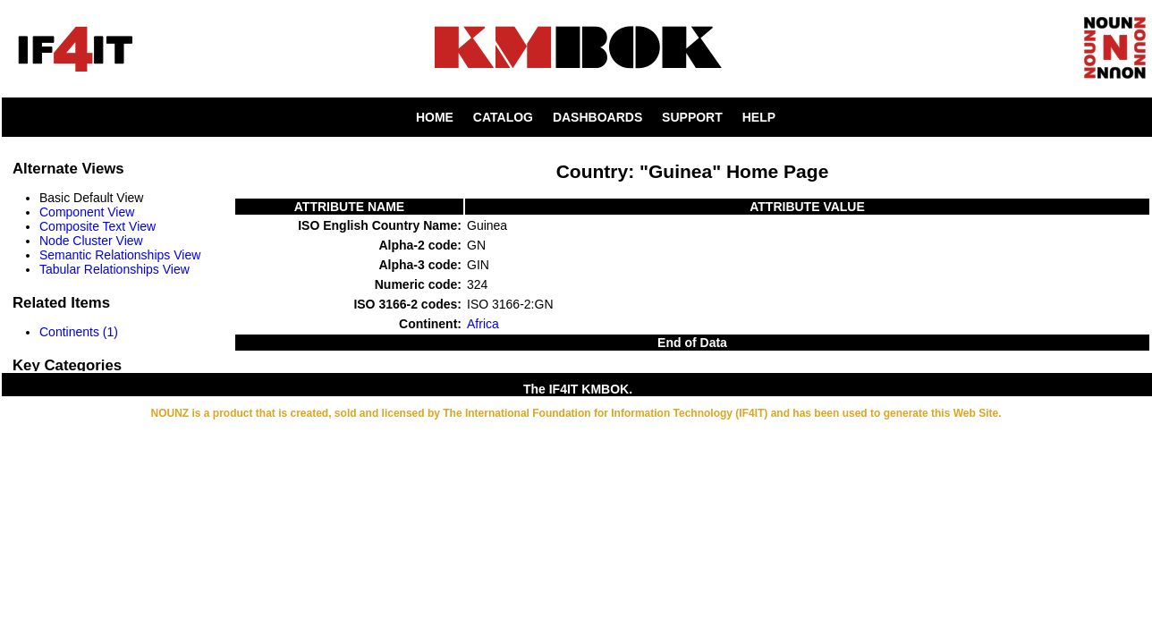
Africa (483, 324)
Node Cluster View (91, 240)
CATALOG (503, 117)
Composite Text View (97, 226)
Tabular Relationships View (114, 269)
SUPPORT (692, 117)
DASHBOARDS (597, 117)
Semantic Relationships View (119, 255)
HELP (758, 117)
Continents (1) (78, 332)
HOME (434, 117)
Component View (86, 212)
